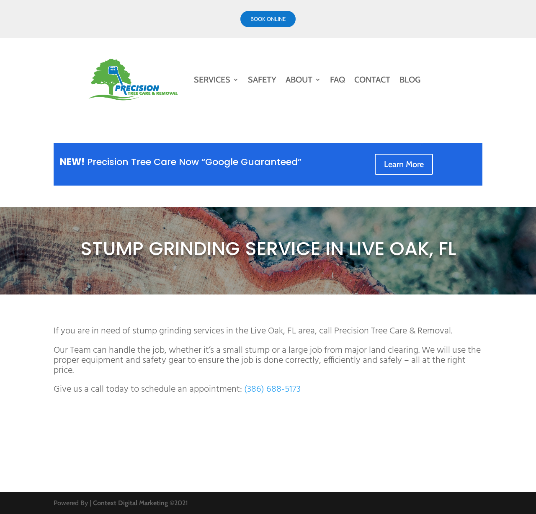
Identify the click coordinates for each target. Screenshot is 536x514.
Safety (262, 80)
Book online (268, 18)
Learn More (404, 164)
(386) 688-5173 (272, 389)
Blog (409, 80)
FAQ (337, 80)
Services (212, 80)
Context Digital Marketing (130, 503)
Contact (372, 80)
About (299, 80)
